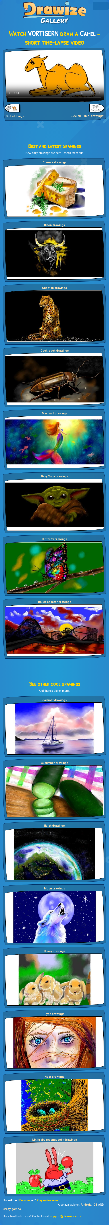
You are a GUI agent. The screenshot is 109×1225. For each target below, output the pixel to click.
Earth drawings (54, 825)
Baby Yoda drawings (54, 476)
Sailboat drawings (54, 700)
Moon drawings (54, 888)
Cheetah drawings (54, 288)
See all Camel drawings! (87, 116)
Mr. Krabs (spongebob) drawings (54, 1139)
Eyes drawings (54, 1014)
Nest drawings (54, 1076)
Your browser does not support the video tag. (54, 76)
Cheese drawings (55, 162)
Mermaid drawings (54, 413)
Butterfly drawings (54, 539)
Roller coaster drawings (54, 602)
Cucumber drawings (54, 763)
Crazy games (12, 1209)
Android (86, 1204)
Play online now (47, 1200)
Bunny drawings (54, 951)
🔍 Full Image (15, 116)
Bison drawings (54, 225)
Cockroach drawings (54, 350)
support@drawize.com (65, 1216)
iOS (95, 1204)
